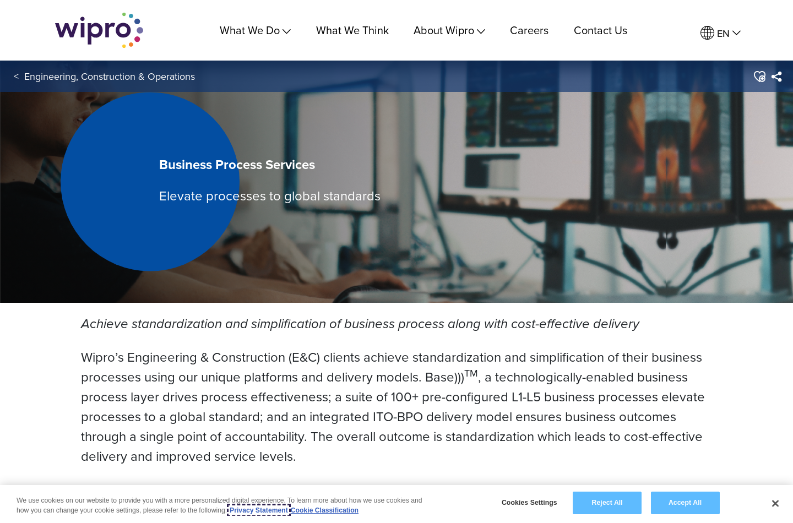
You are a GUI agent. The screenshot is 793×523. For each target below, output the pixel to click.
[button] (759, 76)
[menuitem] (720, 33)
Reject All (607, 502)
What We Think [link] (352, 30)
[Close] (775, 503)
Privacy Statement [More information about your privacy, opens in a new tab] (259, 510)
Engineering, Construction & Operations (109, 76)
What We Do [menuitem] (255, 30)
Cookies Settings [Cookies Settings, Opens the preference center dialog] (529, 502)
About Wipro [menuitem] (449, 30)
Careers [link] (529, 30)
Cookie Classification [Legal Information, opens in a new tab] (325, 510)
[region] (396, 504)
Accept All (685, 502)
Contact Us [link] (600, 30)
